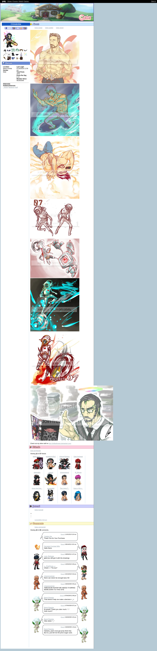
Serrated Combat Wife (52, 546)
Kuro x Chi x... (78, 488)
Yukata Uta (48, 536)
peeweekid (50, 488)
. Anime (5, 87)
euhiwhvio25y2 (51, 456)
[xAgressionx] (64, 472)
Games (26, 1)
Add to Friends (14, 28)
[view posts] (38, 28)
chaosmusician (49, 576)
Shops (9, 1)
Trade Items (21, 28)
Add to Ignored (25, 28)
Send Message (18, 28)
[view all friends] (35, 451)
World (21, 1)
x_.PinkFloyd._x (49, 566)
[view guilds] (49, 28)
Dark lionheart (78, 456)
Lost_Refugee (49, 556)
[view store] (60, 28)
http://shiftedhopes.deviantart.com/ (60, 443)
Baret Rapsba (49, 597)
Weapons (11, 87)
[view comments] (40, 527)
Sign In (153, 1)
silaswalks (37, 472)
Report (62, 534)
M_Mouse (78, 472)
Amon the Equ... (37, 488)
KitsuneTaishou (64, 456)
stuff (16, 87)
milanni (50, 472)
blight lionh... (37, 456)
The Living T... (64, 488)
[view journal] (39, 510)
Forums (15, 1)
